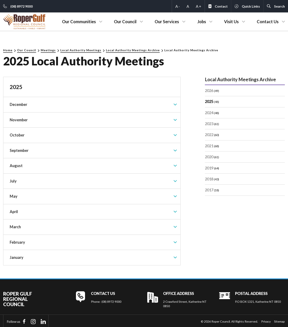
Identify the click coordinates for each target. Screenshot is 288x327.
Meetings (48, 50)
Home (7, 50)
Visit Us (231, 21)
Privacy (266, 320)
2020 (209, 156)
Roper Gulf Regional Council (17, 298)
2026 (209, 90)
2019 (209, 168)
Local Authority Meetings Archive (133, 50)
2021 (209, 145)
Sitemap (279, 320)
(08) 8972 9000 (111, 300)
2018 (209, 179)
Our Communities (79, 21)
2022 (209, 134)
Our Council (125, 21)
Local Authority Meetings (80, 50)
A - (177, 6)
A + (198, 6)
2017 (209, 190)
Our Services (167, 21)
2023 (209, 123)
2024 (209, 112)
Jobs (201, 21)
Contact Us (268, 21)
